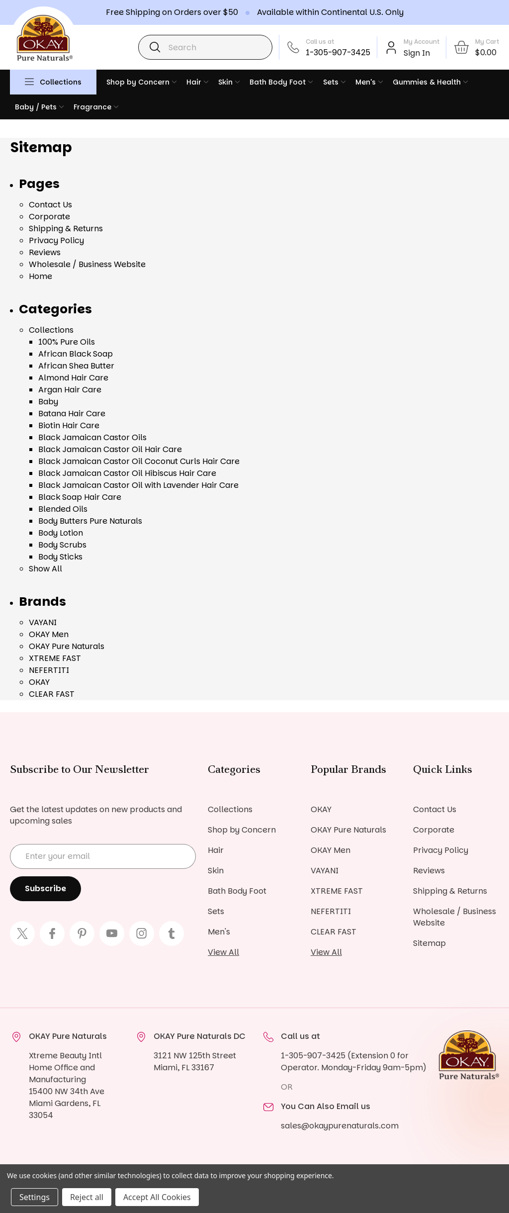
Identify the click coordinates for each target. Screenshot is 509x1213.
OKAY (39, 682)
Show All (45, 568)
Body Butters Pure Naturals (90, 521)
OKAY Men (49, 634)
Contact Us (50, 204)
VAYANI (43, 622)
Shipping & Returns (66, 228)
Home (40, 276)
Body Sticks (60, 556)
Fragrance (96, 107)
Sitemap (429, 943)
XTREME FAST (55, 658)
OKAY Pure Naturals (66, 646)
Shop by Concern (141, 82)
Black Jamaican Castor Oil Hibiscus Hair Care (127, 473)
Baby (48, 401)
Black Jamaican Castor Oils (92, 437)
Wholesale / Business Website (87, 264)
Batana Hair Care (71, 413)
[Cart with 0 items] (476, 47)
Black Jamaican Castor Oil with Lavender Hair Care (138, 485)
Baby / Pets (39, 107)
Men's (369, 82)
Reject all (86, 1197)
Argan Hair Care (69, 389)
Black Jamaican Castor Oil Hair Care (110, 449)
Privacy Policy (56, 240)
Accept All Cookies (157, 1197)
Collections (61, 82)
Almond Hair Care (73, 377)
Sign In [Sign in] (417, 53)
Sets (334, 82)
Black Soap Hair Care (79, 497)
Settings (34, 1197)
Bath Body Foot (281, 82)
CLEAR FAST (52, 694)
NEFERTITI (49, 670)
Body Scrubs (62, 545)
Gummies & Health (430, 82)
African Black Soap (75, 354)
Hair (197, 82)
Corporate (49, 216)
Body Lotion (60, 533)
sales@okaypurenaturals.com (340, 1125)
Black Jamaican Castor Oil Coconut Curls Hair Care (139, 461)
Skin (229, 82)
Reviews (45, 252)
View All (223, 952)
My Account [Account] (421, 41)
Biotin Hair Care (68, 425)
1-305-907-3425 (338, 52)
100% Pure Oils (66, 342)
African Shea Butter (76, 366)
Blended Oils (62, 509)
